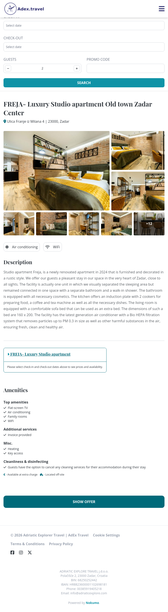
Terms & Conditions (27, 543)
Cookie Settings (106, 535)
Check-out (13, 38)
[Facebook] (14, 552)
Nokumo (92, 603)
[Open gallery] (57, 170)
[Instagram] (22, 552)
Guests (10, 59)
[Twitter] (31, 552)
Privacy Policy (61, 543)
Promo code (98, 59)
